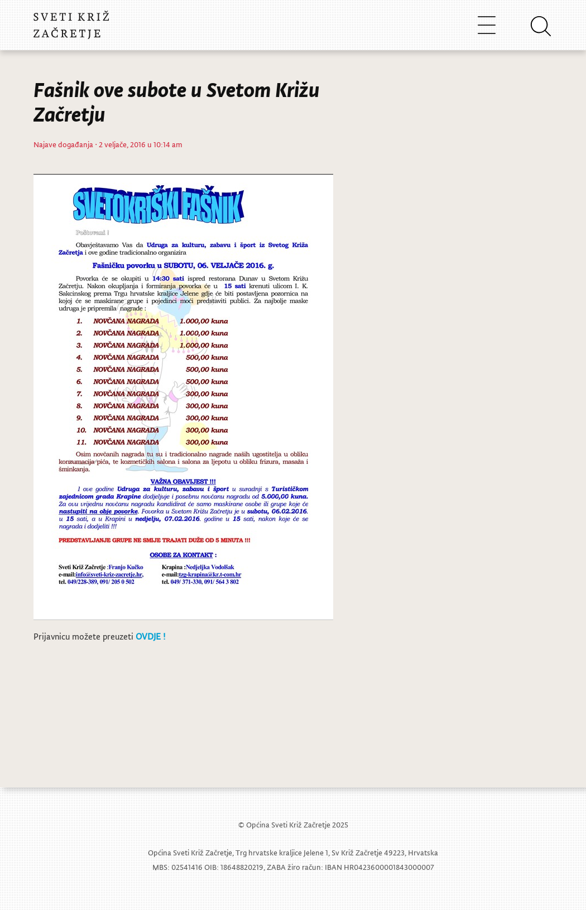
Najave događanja (63, 144)
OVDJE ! (150, 636)
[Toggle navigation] (487, 24)
